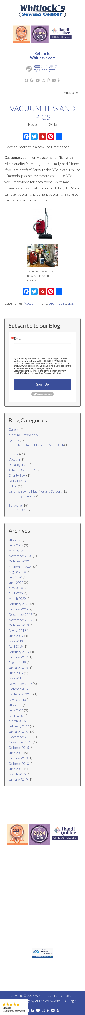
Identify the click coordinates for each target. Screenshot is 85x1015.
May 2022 (16, 550)
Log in (73, 1001)
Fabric (13, 486)
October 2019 (19, 625)
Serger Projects (26, 496)
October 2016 (19, 689)
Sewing (13, 454)
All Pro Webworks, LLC (51, 1001)
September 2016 (21, 694)
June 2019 (16, 636)
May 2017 (16, 678)
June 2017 (16, 673)
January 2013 (18, 758)
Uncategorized (19, 465)
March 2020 (17, 598)
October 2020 (19, 561)
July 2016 (15, 705)
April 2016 (16, 715)
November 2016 (20, 683)
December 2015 (20, 737)
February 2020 (19, 604)
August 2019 (17, 630)
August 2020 (17, 572)
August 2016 (17, 699)
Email (18, 338)
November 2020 (20, 556)
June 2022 (16, 545)
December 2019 (20, 614)
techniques (57, 303)
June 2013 (16, 753)
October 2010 (19, 763)
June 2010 (16, 769)
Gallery (14, 429)
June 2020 (16, 582)
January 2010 (18, 779)
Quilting (14, 440)
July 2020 (15, 577)
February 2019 (19, 652)
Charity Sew (17, 475)
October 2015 (19, 747)
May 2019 (16, 641)
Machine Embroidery (23, 435)
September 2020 (21, 566)
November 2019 (20, 620)
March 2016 (17, 721)
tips (71, 303)
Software (15, 505)
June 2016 (16, 710)
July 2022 (15, 540)
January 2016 (18, 731)
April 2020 (16, 593)
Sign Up (42, 384)
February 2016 (19, 726)
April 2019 (16, 646)
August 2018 (17, 662)
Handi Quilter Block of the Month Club (40, 445)
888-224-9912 (45, 66)
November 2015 (20, 742)
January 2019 (18, 657)
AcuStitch (23, 510)
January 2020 (18, 609)
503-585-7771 (45, 70)
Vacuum (30, 303)
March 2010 (17, 774)
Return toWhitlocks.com (42, 55)
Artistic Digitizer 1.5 (22, 470)
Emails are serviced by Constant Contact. (41, 373)
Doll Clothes (17, 480)
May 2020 (16, 588)
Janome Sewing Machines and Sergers (35, 491)
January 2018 (18, 667)
